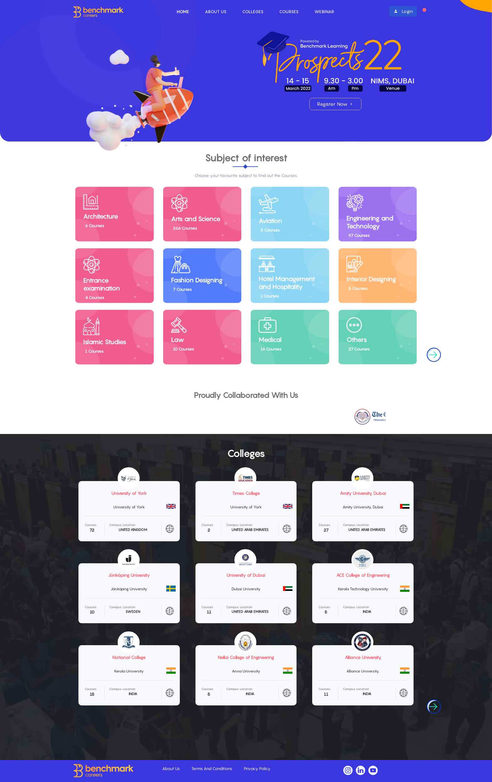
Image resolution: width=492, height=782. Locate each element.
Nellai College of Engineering (246, 657)
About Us (216, 11)
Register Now (335, 104)
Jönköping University (129, 575)
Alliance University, (363, 657)
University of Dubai (246, 575)
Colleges (253, 11)
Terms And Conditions (212, 768)
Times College (246, 493)
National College (129, 657)
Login (403, 11)
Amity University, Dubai (363, 493)
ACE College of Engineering (363, 575)
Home (183, 11)
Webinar (324, 11)
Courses (289, 11)
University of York (129, 493)
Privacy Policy (257, 768)
